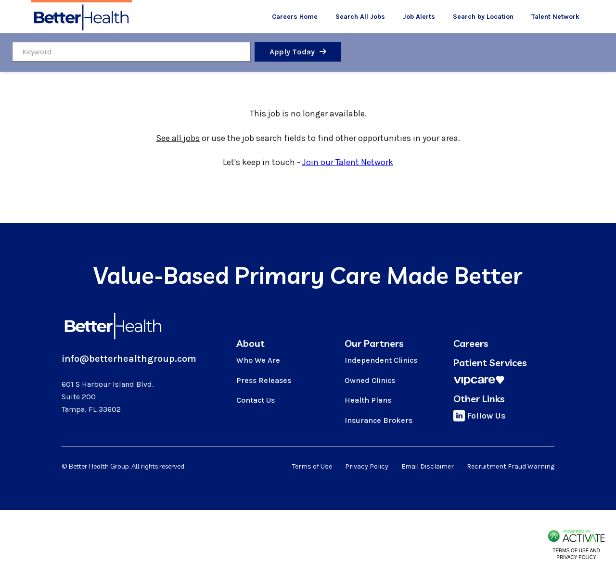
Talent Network (555, 17)
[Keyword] (131, 52)
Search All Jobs (360, 17)
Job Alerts (419, 17)
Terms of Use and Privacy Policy (576, 554)
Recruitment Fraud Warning (510, 466)
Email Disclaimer (427, 466)
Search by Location (483, 17)
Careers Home (295, 17)
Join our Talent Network (347, 162)
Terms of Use (312, 466)
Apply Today (292, 51)
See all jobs (178, 138)
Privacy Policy (366, 466)
